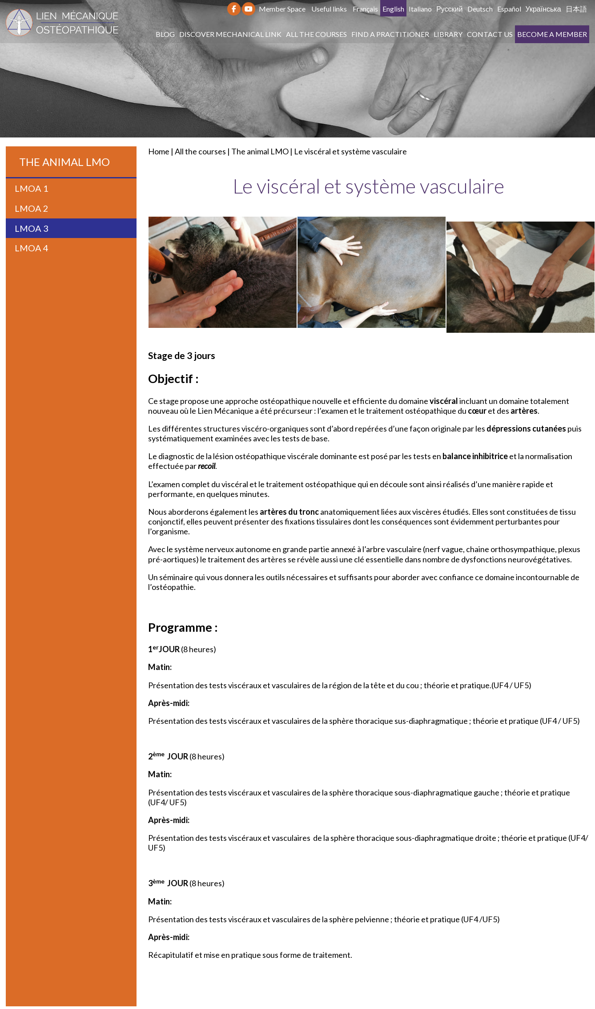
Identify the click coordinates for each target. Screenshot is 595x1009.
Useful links (329, 8)
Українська (543, 8)
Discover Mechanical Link (230, 34)
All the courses (316, 34)
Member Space (282, 8)
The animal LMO (260, 151)
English (393, 8)
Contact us (490, 34)
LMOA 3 (31, 228)
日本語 (576, 8)
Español (509, 8)
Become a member (552, 34)
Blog (165, 34)
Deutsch (480, 8)
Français (365, 8)
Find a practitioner (390, 34)
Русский (449, 8)
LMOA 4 (31, 247)
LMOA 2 (31, 208)
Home (158, 151)
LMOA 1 (31, 188)
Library (448, 34)
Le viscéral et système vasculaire (350, 151)
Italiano (420, 8)
